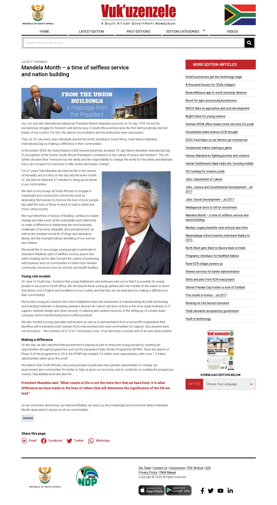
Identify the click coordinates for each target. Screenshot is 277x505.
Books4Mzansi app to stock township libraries (216, 92)
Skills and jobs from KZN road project (210, 279)
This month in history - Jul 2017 (206, 295)
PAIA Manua (167, 472)
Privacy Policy (148, 472)
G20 (208, 468)
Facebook (51, 441)
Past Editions (138, 31)
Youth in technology (198, 319)
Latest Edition (91, 31)
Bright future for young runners (205, 116)
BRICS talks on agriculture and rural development (217, 108)
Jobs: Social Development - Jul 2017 (210, 199)
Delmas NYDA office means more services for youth (220, 124)
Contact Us (160, 468)
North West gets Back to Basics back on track (215, 248)
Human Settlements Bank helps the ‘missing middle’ (220, 163)
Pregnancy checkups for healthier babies (212, 256)
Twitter (75, 441)
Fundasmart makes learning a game (209, 148)
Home (44, 31)
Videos (232, 31)
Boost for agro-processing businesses (211, 100)
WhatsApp (99, 441)
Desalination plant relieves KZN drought (212, 132)
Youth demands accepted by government (212, 311)
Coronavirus (177, 468)
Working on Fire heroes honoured (207, 303)
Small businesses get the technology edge (214, 77)
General (28, 418)
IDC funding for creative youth (205, 171)
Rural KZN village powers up (204, 263)
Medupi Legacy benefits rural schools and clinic (217, 227)
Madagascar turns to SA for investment (211, 207)
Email (28, 441)
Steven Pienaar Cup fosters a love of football (215, 287)
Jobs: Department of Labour (204, 179)
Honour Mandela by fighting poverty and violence (217, 155)
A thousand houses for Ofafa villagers (210, 84)
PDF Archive (195, 468)
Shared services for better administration (212, 271)
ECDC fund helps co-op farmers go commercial (216, 140)
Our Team (145, 468)
